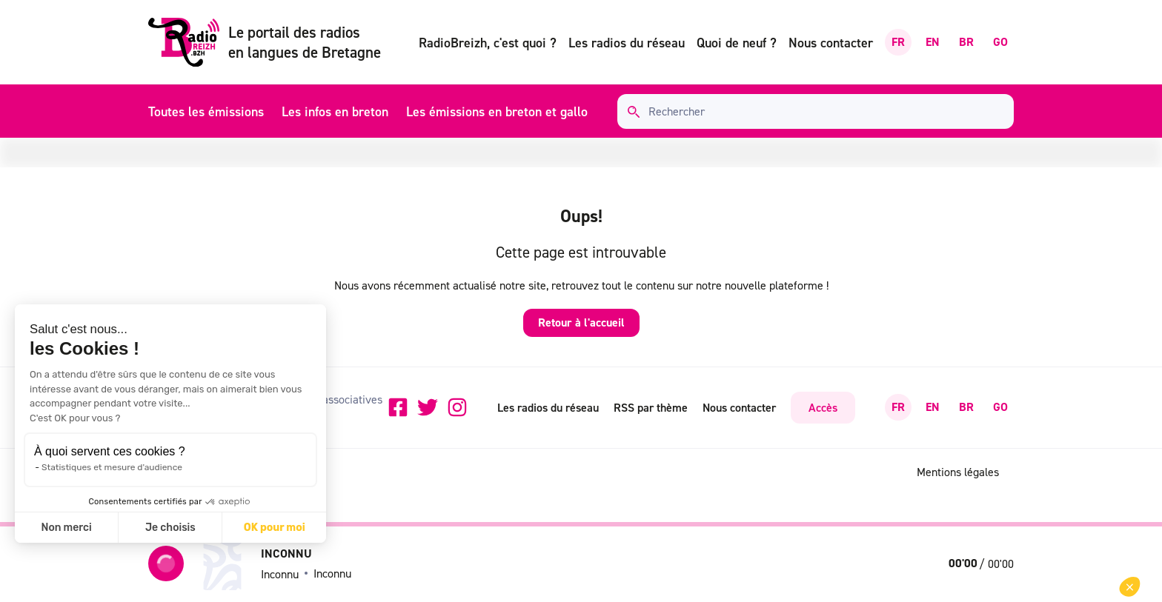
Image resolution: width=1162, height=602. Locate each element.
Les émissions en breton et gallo (497, 111)
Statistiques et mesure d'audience (112, 467)
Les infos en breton (335, 111)
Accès (823, 407)
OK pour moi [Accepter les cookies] (274, 527)
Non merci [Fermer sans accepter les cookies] (66, 527)
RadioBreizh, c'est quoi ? (488, 42)
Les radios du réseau (626, 42)
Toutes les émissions (206, 111)
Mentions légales (958, 471)
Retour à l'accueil (581, 322)
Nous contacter (830, 42)
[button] (1130, 587)
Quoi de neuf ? (737, 42)
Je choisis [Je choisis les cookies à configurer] (170, 527)
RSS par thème (651, 407)
